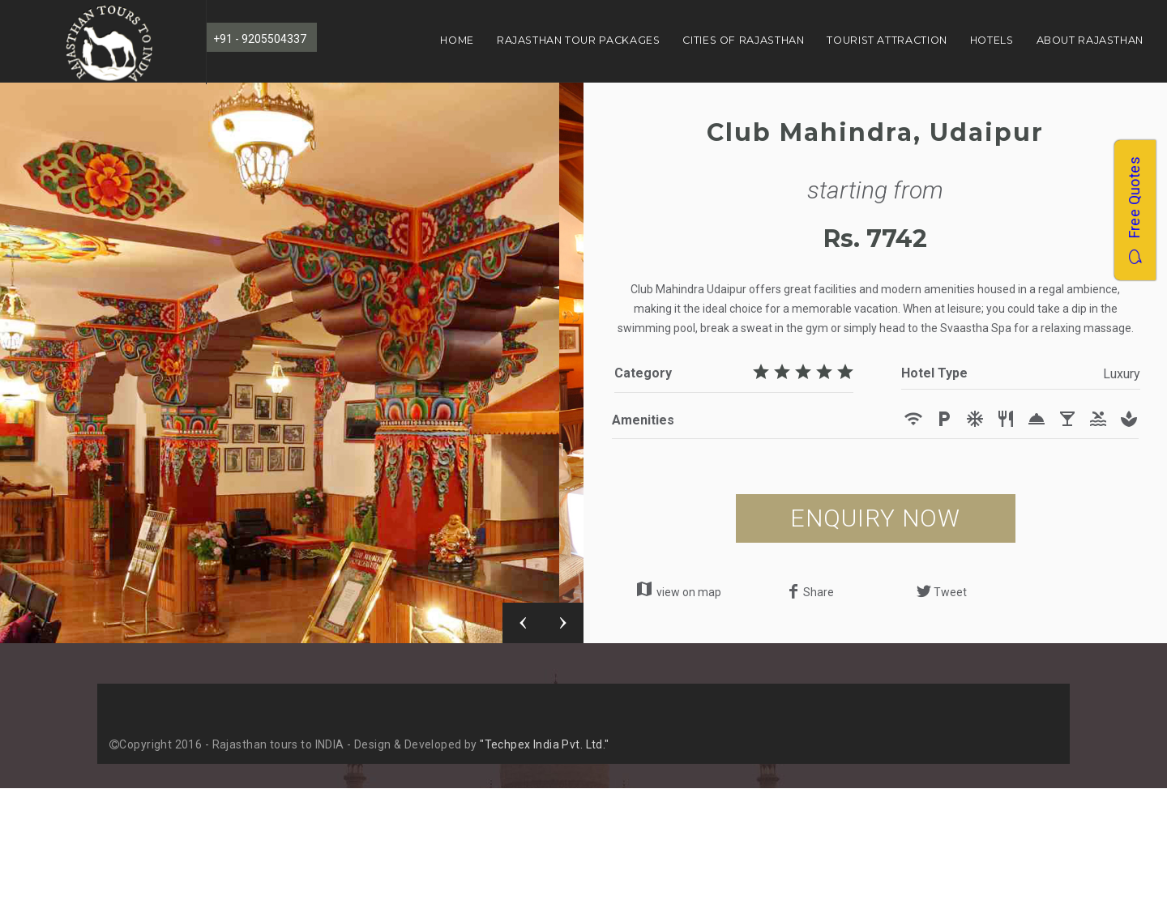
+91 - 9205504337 (259, 38)
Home (457, 40)
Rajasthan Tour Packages (578, 40)
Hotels (992, 40)
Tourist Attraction (887, 40)
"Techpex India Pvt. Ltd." (544, 744)
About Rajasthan (1090, 40)
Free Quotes (1134, 210)
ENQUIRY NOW (875, 518)
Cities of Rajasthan (743, 40)
